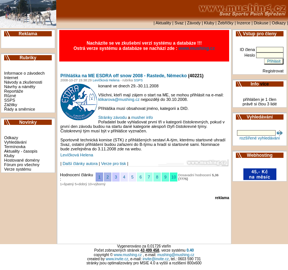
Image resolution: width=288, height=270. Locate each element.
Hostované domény (22, 160)
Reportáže (13, 91)
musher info (142, 117)
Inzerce (243, 23)
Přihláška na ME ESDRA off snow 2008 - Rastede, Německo (123, 75)
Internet (11, 77)
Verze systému (17, 169)
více (264, 84)
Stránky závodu (112, 117)
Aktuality (163, 23)
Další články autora (80, 163)
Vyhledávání (15, 142)
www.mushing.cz (196, 48)
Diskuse (261, 23)
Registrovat (273, 71)
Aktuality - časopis (21, 151)
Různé (10, 95)
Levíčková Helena (106, 80)
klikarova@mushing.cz (119, 99)
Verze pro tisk (113, 163)
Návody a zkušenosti (23, 82)
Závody (194, 23)
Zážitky (10, 104)
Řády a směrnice (19, 109)
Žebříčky (225, 23)
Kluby (209, 23)
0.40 (190, 250)
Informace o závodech (24, 73)
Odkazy (279, 23)
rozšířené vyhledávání (260, 138)
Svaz (178, 23)
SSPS (9, 100)
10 (173, 177)
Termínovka (15, 146)
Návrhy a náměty (19, 86)
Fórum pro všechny (21, 164)
